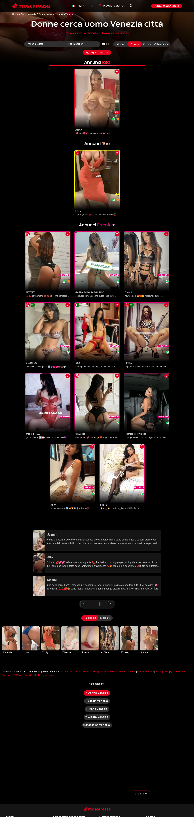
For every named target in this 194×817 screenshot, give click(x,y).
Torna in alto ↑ (140, 793)
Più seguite (105, 617)
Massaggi (161, 44)
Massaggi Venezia (96, 725)
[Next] (111, 604)
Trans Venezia (96, 709)
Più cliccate (89, 617)
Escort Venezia (96, 700)
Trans (147, 44)
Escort (120, 44)
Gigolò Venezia (96, 717)
